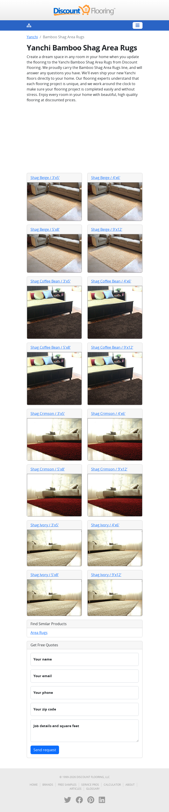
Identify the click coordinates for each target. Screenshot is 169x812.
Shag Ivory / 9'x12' (106, 574)
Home (34, 785)
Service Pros (90, 785)
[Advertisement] (85, 137)
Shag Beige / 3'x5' (45, 177)
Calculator (112, 785)
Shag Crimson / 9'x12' (109, 469)
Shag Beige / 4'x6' (105, 177)
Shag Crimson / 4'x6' (108, 413)
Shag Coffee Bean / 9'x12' (112, 347)
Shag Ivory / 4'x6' (105, 524)
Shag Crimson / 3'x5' (48, 413)
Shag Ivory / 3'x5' (45, 524)
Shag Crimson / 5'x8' (48, 469)
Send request (44, 749)
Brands (47, 785)
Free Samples (67, 785)
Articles (75, 789)
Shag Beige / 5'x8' (45, 229)
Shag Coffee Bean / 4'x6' (111, 281)
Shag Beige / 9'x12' (106, 229)
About (130, 785)
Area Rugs (39, 632)
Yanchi (32, 36)
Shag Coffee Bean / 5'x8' (51, 347)
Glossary (93, 789)
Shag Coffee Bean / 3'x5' (51, 281)
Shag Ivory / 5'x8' (45, 574)
